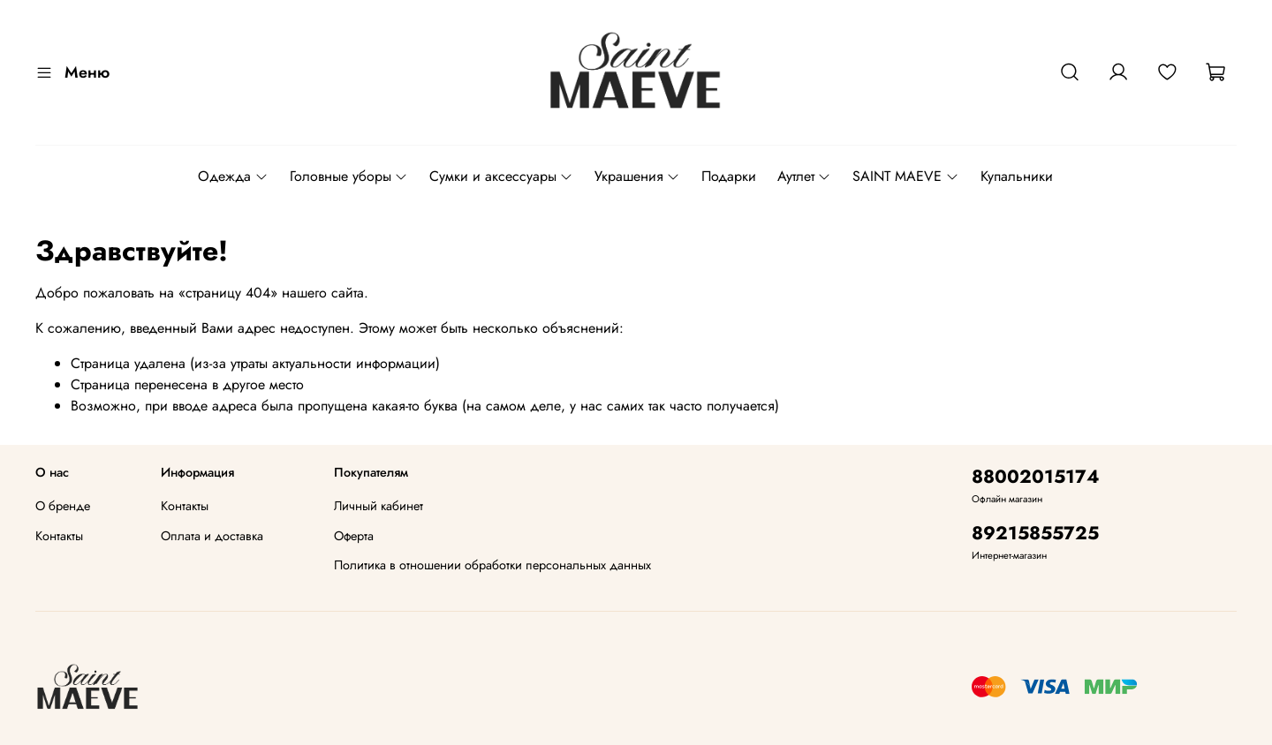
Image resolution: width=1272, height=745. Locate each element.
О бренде (62, 506)
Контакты (59, 536)
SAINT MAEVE (905, 176)
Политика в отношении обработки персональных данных (492, 565)
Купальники (1016, 176)
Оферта (354, 536)
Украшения (637, 176)
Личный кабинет (378, 506)
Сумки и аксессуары (501, 176)
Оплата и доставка (212, 536)
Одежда (233, 176)
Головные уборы (349, 176)
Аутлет (804, 176)
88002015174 (1036, 476)
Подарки (728, 176)
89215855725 (1035, 533)
